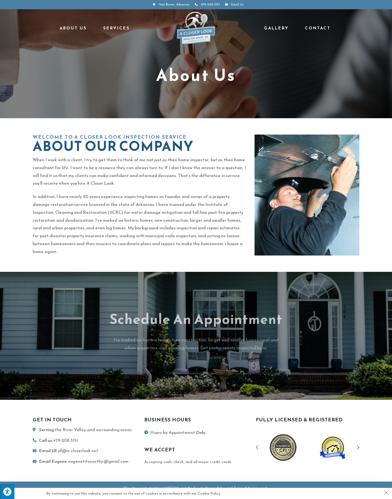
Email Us (233, 4)
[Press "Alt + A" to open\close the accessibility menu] (7, 491)
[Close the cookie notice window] (386, 493)
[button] (257, 447)
